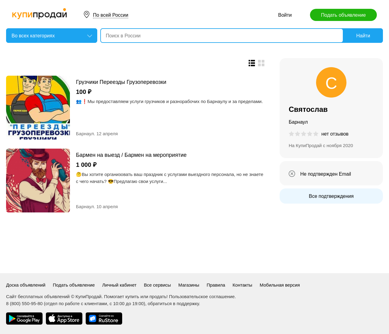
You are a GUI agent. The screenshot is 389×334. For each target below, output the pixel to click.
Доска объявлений (25, 285)
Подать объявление (343, 15)
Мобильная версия (280, 285)
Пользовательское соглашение (202, 296)
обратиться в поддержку (173, 303)
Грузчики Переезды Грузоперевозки (121, 82)
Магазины (188, 285)
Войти (285, 15)
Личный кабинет (119, 285)
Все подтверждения (331, 196)
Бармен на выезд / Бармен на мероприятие (131, 155)
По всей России (110, 15)
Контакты (242, 285)
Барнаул (85, 133)
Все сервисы (157, 285)
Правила (216, 285)
